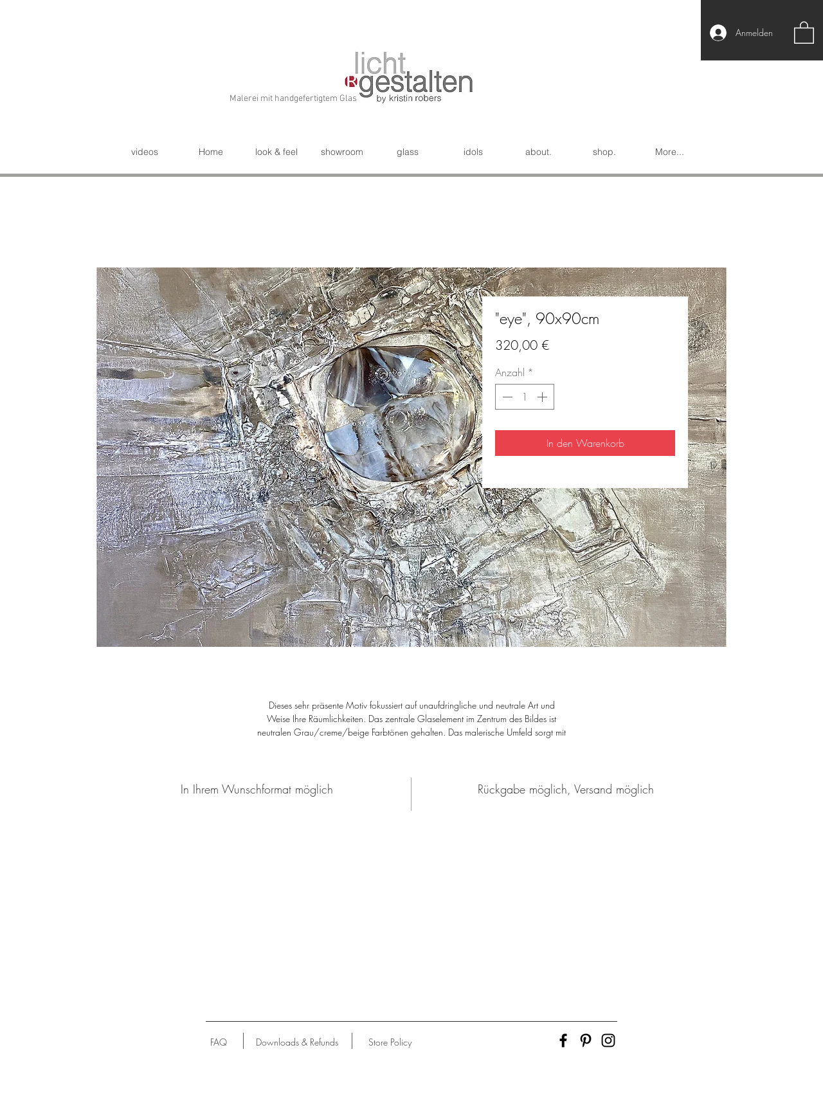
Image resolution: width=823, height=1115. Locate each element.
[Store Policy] (390, 1042)
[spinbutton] (524, 397)
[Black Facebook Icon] (563, 1040)
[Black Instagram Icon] (608, 1040)
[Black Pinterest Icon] (586, 1040)
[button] (804, 32)
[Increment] (543, 397)
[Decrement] (506, 397)
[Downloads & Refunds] (296, 1042)
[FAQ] (218, 1042)
